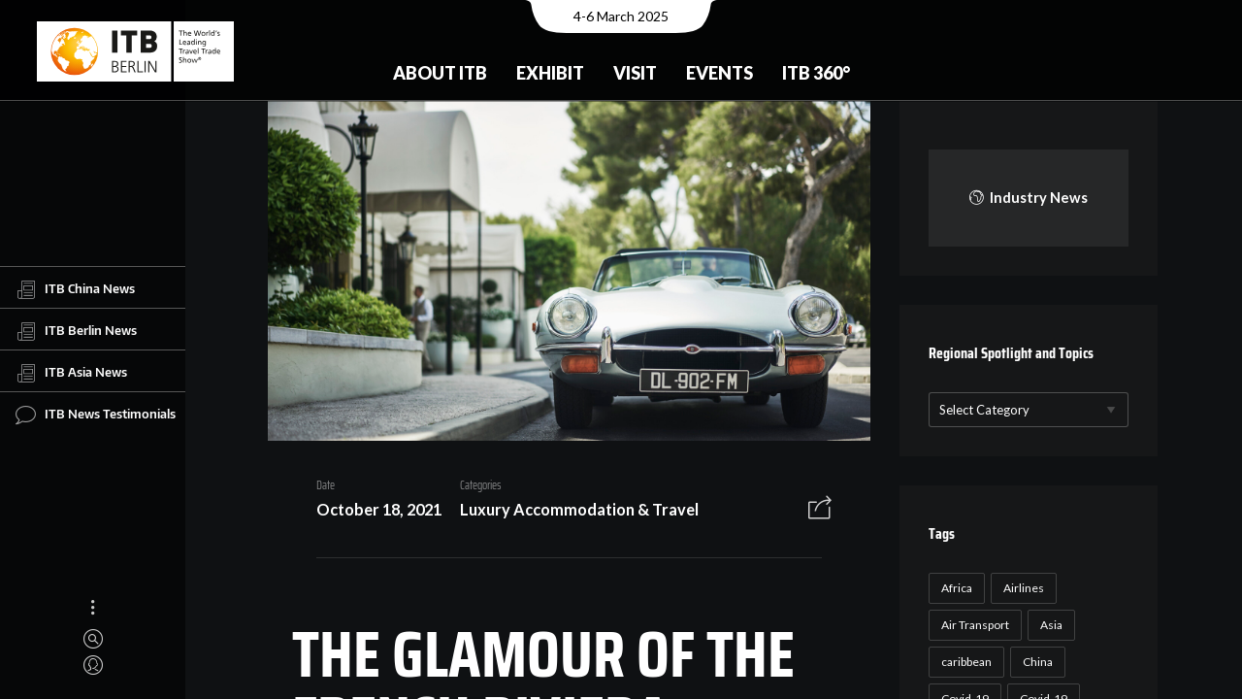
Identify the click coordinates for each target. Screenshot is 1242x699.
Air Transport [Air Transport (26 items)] (972, 624)
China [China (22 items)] (1035, 661)
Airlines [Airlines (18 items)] (1020, 588)
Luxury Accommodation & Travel (572, 511)
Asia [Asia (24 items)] (1048, 624)
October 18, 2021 (372, 511)
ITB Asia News (71, 372)
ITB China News (75, 289)
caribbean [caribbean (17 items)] (963, 661)
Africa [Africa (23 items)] (953, 588)
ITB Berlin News (76, 331)
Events (719, 72)
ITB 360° (816, 72)
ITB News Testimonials (96, 414)
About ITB (440, 72)
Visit (635, 72)
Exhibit (550, 72)
